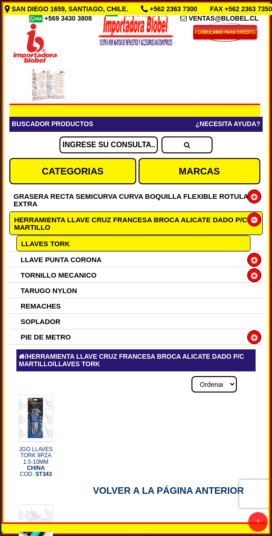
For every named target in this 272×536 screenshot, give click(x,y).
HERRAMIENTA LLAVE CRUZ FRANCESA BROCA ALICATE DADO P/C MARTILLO (130, 223)
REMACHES (41, 306)
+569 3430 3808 (69, 18)
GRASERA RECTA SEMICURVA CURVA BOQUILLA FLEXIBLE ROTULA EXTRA (131, 200)
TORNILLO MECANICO (58, 275)
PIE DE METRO (46, 337)
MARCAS (199, 171)
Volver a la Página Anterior (168, 490)
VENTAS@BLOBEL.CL (224, 18)
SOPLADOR (40, 321)
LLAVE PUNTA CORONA (61, 260)
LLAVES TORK (45, 244)
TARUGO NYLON (49, 290)
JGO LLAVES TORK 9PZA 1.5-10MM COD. (35, 461)
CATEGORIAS (72, 171)
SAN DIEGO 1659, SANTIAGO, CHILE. (67, 9)
